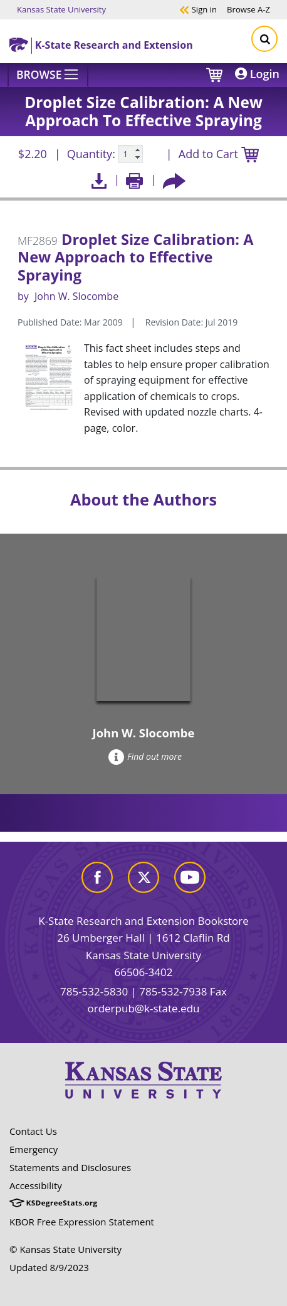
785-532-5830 (94, 991)
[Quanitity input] (130, 154)
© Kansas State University (65, 1249)
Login (257, 73)
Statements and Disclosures (70, 1167)
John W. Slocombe (76, 296)
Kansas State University (61, 9)
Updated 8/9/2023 (49, 1267)
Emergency (33, 1149)
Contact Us (33, 1131)
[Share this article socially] (174, 180)
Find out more (145, 756)
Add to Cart (219, 154)
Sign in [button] (198, 9)
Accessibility (35, 1185)
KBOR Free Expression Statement (81, 1221)
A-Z (248, 9)
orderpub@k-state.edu (144, 1008)
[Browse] (48, 75)
